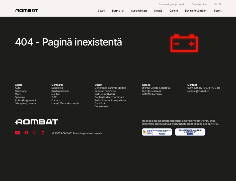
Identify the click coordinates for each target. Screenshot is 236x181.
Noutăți (158, 10)
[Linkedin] (42, 133)
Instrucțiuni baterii (105, 94)
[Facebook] (26, 133)
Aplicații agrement (25, 100)
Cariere (174, 10)
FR (220, 4)
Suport (217, 10)
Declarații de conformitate (109, 97)
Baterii (101, 10)
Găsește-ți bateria (25, 103)
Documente (101, 106)
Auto (17, 87)
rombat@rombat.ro (198, 91)
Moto (18, 94)
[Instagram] (34, 133)
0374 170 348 (212, 87)
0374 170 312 (194, 87)
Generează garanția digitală (171, 4)
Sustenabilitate (139, 10)
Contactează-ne (199, 4)
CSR (54, 97)
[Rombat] (26, 10)
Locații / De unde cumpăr (65, 103)
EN (215, 4)
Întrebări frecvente (105, 91)
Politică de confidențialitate (110, 100)
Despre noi (118, 10)
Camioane (21, 91)
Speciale (20, 97)
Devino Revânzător (195, 10)
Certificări (100, 103)
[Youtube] (17, 133)
